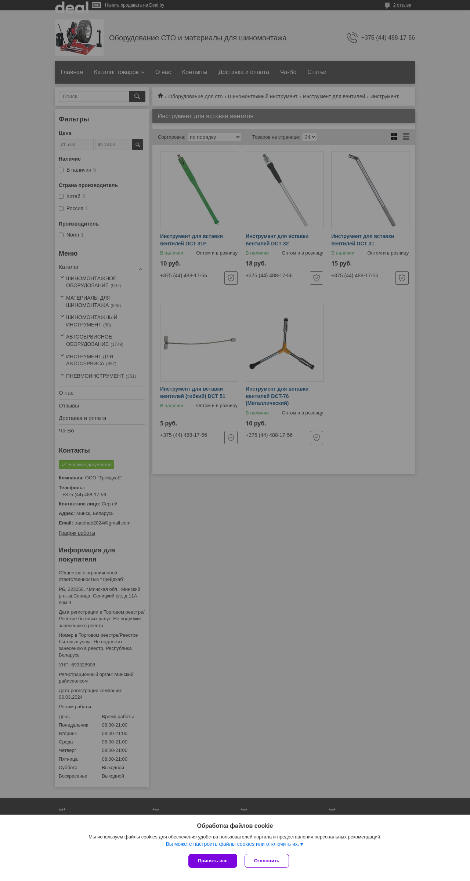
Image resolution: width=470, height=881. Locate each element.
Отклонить (266, 860)
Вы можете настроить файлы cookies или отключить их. (232, 844)
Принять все (213, 860)
